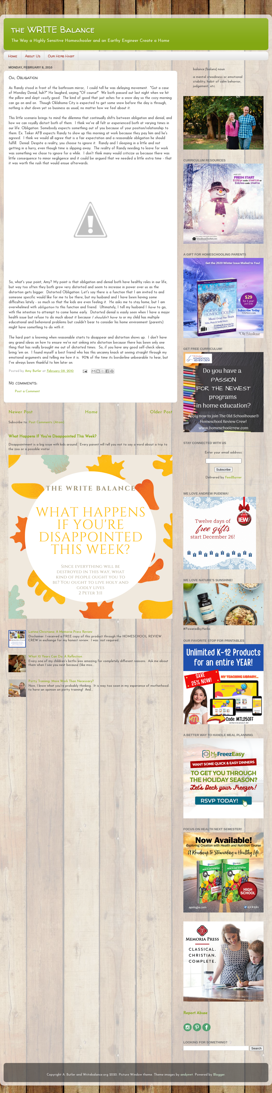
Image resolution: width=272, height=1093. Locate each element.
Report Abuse (195, 1013)
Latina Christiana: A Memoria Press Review (60, 631)
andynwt (186, 1074)
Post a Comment (27, 391)
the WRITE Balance (53, 29)
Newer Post (20, 412)
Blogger (219, 1074)
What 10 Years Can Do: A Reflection (55, 656)
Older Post (161, 412)
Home (12, 56)
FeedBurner (233, 477)
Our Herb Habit (61, 56)
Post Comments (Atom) (46, 422)
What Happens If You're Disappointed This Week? (52, 436)
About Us (32, 56)
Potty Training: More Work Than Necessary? (61, 681)
